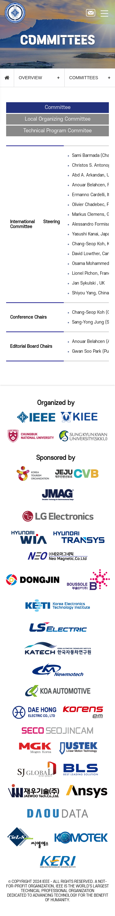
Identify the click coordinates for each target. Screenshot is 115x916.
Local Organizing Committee (57, 119)
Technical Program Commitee (57, 131)
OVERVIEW (30, 77)
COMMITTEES (83, 77)
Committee (58, 107)
